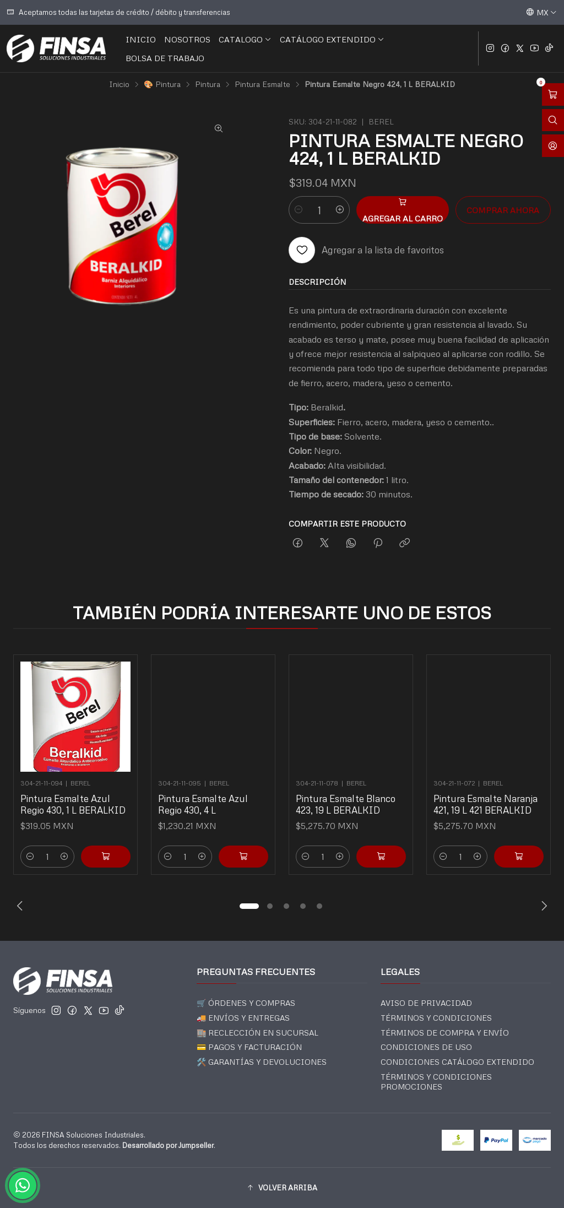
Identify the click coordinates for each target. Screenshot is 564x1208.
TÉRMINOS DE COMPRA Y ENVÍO (445, 1032)
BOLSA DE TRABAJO (165, 58)
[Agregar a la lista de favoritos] (366, 250)
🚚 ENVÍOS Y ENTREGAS (243, 1017)
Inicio (119, 84)
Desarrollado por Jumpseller (168, 1145)
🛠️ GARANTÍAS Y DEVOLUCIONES (262, 1061)
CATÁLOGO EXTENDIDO (332, 39)
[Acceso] (553, 145)
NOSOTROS (187, 39)
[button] (249, 906)
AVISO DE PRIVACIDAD (426, 1002)
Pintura (207, 84)
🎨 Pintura (162, 84)
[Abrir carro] (553, 94)
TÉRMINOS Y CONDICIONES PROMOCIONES (436, 1081)
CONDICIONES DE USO (426, 1047)
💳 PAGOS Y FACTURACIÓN (249, 1047)
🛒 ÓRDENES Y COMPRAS (246, 1002)
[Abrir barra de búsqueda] (553, 120)
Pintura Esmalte (262, 84)
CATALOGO (245, 39)
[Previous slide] (21, 906)
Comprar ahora (503, 210)
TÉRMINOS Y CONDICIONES (436, 1017)
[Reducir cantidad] (298, 210)
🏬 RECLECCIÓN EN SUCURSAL (257, 1032)
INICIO (141, 39)
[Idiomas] (541, 12)
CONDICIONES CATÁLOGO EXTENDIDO (457, 1061)
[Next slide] (542, 906)
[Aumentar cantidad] (339, 210)
